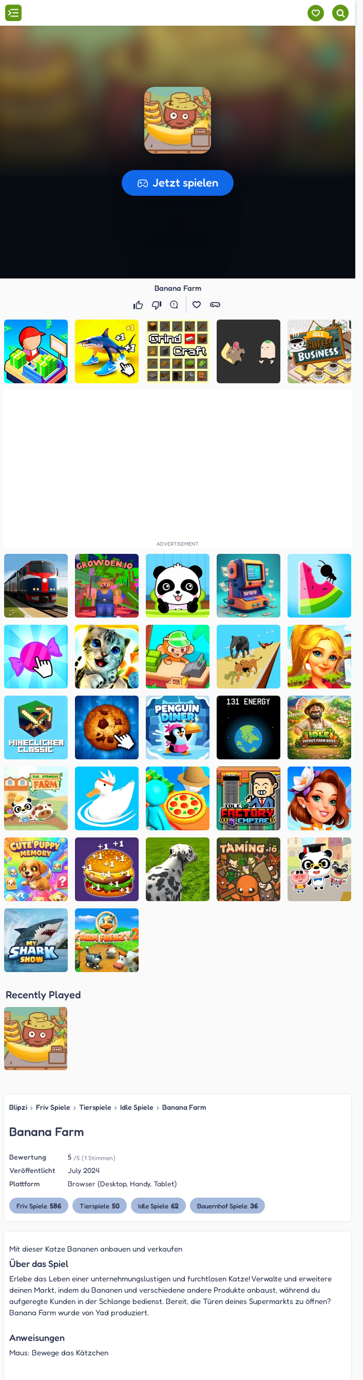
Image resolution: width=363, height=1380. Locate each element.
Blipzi (18, 1011)
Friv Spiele (53, 1011)
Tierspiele (95, 1011)
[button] (177, 120)
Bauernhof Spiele (227, 1110)
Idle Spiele (137, 1011)
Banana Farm (184, 1011)
